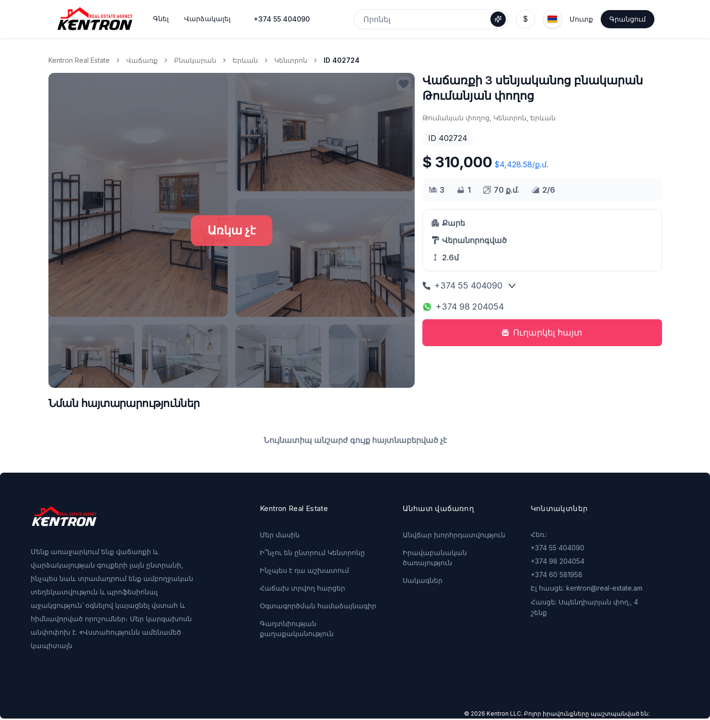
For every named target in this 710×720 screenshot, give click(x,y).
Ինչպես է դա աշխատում (304, 570)
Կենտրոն (290, 60)
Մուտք (581, 19)
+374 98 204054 (463, 307)
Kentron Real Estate (79, 60)
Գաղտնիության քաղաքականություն (297, 628)
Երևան (245, 60)
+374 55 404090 (282, 19)
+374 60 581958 (556, 574)
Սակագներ (422, 580)
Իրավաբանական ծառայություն (435, 557)
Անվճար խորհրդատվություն (454, 535)
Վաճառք (142, 60)
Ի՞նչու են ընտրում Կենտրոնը (312, 552)
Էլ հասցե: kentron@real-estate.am (586, 588)
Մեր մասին (280, 535)
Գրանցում (627, 19)
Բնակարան (195, 60)
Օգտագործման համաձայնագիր (318, 606)
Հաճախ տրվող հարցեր (302, 588)
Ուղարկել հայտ (541, 332)
